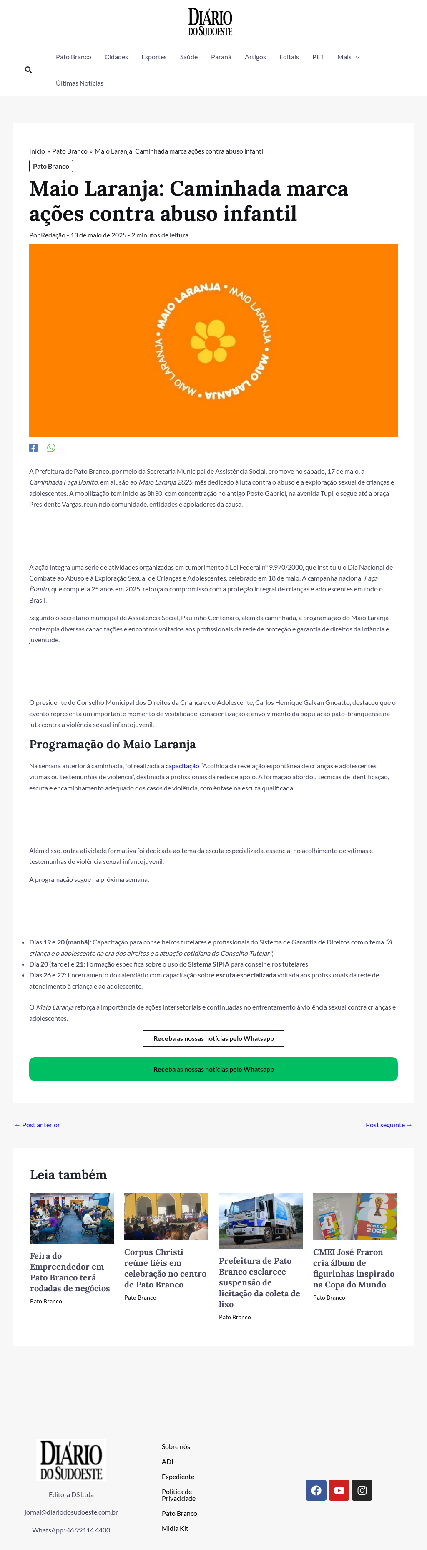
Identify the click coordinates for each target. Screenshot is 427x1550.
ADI (167, 1461)
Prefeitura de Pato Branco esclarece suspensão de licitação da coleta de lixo (259, 1282)
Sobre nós (176, 1446)
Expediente (178, 1476)
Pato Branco (51, 166)
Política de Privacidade (179, 1494)
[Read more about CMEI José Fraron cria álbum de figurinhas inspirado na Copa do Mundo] (355, 1215)
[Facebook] (33, 447)
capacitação (182, 765)
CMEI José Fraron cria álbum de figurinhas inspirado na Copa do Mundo (353, 1268)
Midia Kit (175, 1528)
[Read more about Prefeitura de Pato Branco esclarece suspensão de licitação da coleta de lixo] (261, 1220)
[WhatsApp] (51, 447)
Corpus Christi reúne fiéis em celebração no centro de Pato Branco (165, 1268)
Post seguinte (389, 1124)
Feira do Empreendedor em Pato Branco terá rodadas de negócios (70, 1271)
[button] (29, 70)
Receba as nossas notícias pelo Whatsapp (213, 1069)
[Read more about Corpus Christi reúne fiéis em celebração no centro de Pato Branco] (166, 1215)
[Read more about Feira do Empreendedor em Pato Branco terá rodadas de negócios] (72, 1217)
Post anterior (37, 1124)
